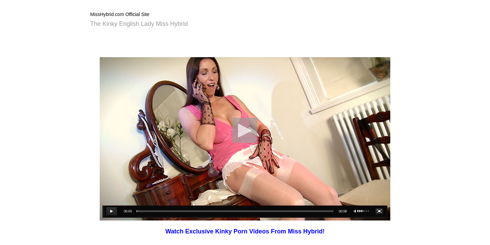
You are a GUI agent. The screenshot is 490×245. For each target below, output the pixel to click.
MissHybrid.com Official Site (119, 14)
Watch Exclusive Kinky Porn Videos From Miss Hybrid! (245, 231)
